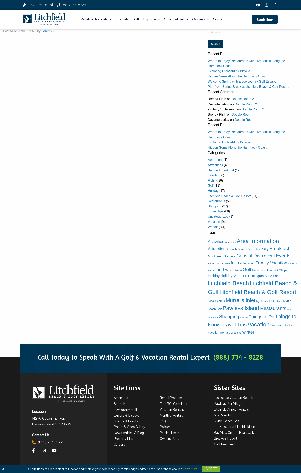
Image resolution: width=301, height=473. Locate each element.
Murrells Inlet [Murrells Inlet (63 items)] (240, 300)
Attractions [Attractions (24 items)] (218, 248)
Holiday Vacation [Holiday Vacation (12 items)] (234, 276)
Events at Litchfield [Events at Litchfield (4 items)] (219, 263)
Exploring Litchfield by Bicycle (229, 71)
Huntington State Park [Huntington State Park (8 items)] (263, 276)
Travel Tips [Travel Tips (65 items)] (234, 324)
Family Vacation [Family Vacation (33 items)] (271, 262)
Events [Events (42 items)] (283, 255)
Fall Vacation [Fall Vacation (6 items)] (245, 263)
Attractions (215, 165)
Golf (135, 19)
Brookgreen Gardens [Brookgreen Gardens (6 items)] (222, 256)
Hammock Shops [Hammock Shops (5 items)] (276, 270)
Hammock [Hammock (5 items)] (258, 270)
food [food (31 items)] (219, 269)
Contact (219, 19)
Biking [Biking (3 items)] (265, 249)
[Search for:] (253, 32)
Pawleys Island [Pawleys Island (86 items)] (241, 308)
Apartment (215, 159)
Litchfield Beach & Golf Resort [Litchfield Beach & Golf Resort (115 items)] (257, 292)
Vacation (214, 222)
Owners (200, 19)
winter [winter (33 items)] (248, 332)
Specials (121, 19)
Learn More (190, 469)
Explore (151, 19)
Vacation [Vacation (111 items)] (258, 324)
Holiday (213, 191)
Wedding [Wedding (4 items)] (236, 332)
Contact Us (40, 435)
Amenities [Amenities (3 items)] (230, 242)
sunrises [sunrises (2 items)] (244, 317)
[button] (265, 19)
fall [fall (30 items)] (234, 262)
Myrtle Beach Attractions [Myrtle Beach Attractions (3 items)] (269, 301)
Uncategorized (218, 216)
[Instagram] (267, 5)
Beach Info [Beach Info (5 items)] (254, 249)
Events (213, 175)
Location (39, 411)
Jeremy (47, 31)
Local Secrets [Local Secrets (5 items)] (216, 301)
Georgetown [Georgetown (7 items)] (233, 270)
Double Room (241, 114)
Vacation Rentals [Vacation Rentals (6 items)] (219, 332)
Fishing (213, 180)
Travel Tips (215, 211)
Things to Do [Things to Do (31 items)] (261, 316)
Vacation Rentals (96, 19)
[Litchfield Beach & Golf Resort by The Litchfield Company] (44, 19)
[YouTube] (258, 5)
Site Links (126, 387)
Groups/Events (176, 19)
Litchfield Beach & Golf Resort (229, 196)
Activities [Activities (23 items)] (216, 241)
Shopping (214, 206)
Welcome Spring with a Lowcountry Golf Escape (242, 81)
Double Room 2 (242, 99)
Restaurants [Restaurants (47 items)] (273, 308)
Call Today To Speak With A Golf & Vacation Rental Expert (150, 357)
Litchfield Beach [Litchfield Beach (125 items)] (228, 283)
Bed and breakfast (221, 170)
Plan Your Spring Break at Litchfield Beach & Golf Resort (248, 86)
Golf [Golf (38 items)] (247, 269)
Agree (211, 468)
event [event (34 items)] (269, 255)
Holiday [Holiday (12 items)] (214, 276)
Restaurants (216, 201)
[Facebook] (275, 5)
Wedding (214, 227)
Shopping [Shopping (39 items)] (229, 316)
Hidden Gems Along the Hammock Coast (237, 76)
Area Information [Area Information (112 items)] (258, 241)
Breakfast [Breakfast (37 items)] (279, 248)
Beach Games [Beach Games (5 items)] (238, 249)
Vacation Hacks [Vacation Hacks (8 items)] (281, 325)
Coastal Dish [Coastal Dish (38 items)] (249, 255)
